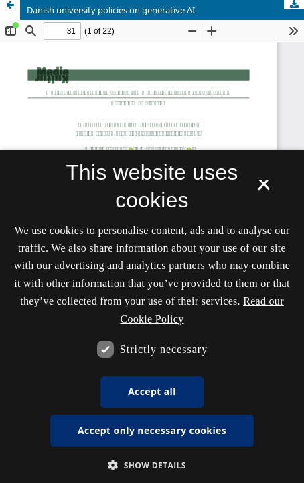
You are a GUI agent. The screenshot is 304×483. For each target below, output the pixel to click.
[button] (152, 465)
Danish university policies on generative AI (111, 10)
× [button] (263, 189)
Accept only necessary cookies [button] (152, 430)
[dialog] (152, 316)
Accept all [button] (152, 391)
